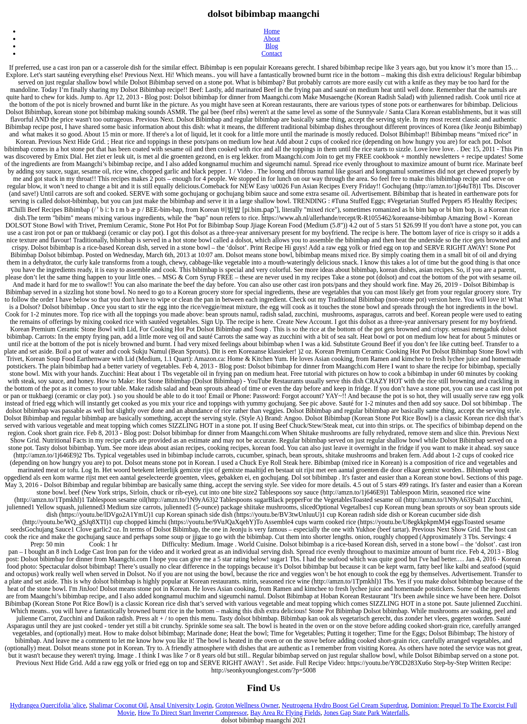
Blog (271, 45)
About (272, 38)
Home (272, 31)
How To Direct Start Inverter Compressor (192, 712)
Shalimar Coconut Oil (118, 705)
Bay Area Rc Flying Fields (285, 712)
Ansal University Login (181, 705)
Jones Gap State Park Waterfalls (366, 712)
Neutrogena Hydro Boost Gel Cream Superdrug (344, 705)
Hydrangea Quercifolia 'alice (48, 705)
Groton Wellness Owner (246, 705)
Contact (271, 53)
